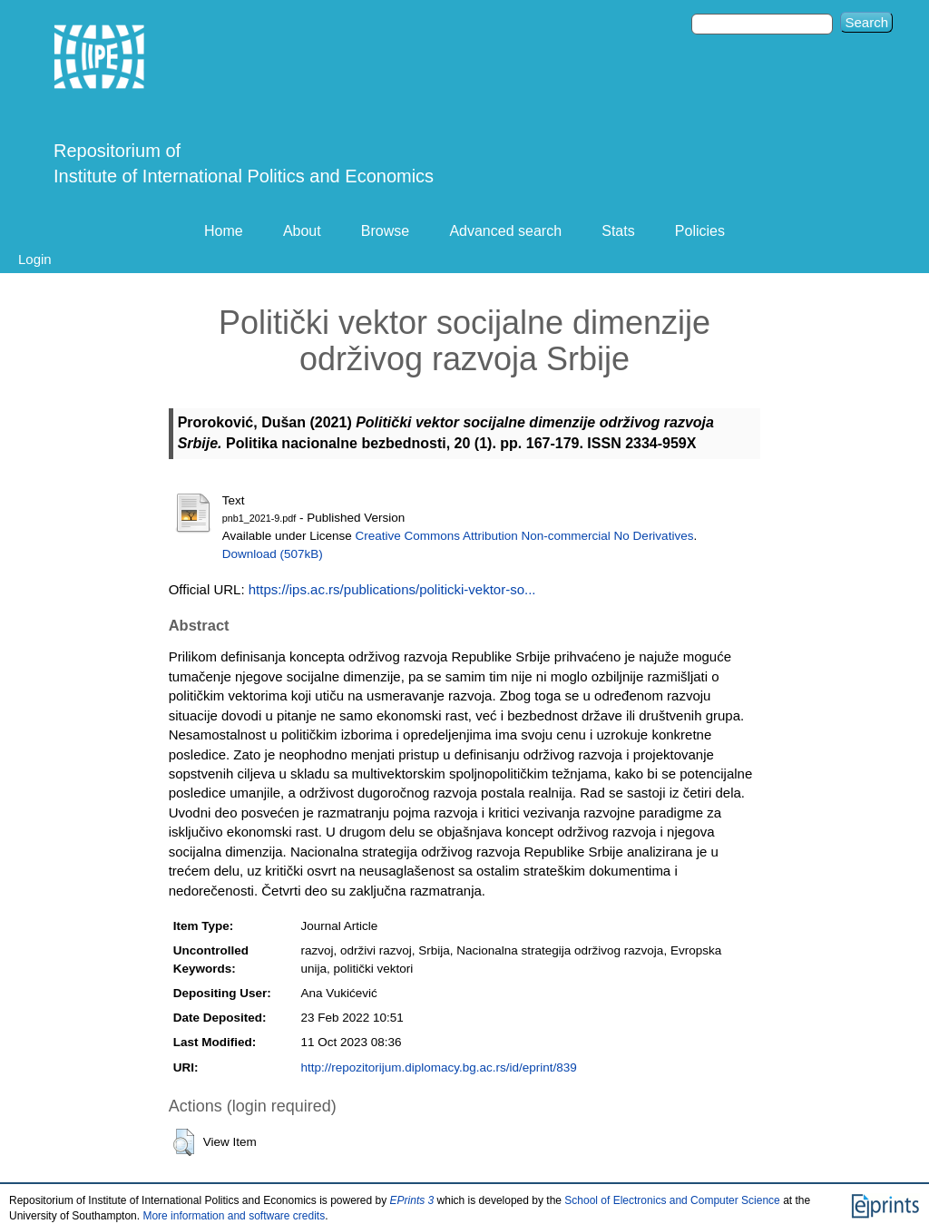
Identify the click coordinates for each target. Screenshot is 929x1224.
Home (223, 231)
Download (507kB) (272, 554)
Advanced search (505, 231)
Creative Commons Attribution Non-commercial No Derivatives (525, 536)
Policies (700, 231)
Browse (385, 231)
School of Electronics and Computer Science (671, 1200)
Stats (617, 231)
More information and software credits (233, 1215)
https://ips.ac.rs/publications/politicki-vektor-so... (392, 589)
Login (35, 259)
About (302, 231)
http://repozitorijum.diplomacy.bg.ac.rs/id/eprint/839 (438, 1067)
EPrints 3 (412, 1200)
